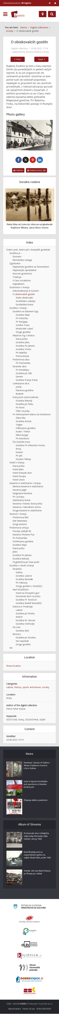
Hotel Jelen (18, 469)
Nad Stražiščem (21, 589)
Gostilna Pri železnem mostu (30, 445)
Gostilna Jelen (23, 342)
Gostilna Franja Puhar (27, 380)
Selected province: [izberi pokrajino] (17, 3)
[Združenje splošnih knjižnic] (29, 991)
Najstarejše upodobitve (25, 270)
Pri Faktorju (22, 582)
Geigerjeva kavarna (22, 493)
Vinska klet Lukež (24, 328)
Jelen (15, 552)
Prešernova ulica (21, 359)
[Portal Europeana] (29, 932)
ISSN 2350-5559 (44, 1009)
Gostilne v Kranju (18, 308)
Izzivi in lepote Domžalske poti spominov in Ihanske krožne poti (35, 785)
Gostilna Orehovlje (25, 624)
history (17, 687)
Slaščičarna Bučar (22, 500)
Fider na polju (23, 411)
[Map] (42, 14)
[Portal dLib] (29, 944)
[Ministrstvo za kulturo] (29, 907)
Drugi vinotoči (20, 524)
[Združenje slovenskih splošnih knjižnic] (29, 956)
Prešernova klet (20, 517)
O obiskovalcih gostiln (24, 294)
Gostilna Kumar (23, 421)
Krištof (19, 617)
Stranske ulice (20, 366)
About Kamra (14, 1009)
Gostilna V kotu (23, 349)
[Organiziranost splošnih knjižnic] (29, 919)
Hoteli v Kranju (16, 462)
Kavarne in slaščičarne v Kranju (25, 483)
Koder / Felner (23, 431)
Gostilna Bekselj (24, 401)
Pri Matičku (21, 352)
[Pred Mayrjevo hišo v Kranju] (29, 135)
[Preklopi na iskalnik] (52, 14)
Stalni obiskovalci (24, 298)
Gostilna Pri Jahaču (25, 346)
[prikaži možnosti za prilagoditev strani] (50, 3)
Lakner (19, 610)
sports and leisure (32, 687)
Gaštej (19, 572)
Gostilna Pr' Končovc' (26, 600)
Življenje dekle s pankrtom (36, 800)
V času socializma (22, 280)
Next (42, 59)
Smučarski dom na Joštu (28, 596)
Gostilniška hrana (24, 304)
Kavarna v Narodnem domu (27, 507)
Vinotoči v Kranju (18, 514)
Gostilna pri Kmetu (25, 613)
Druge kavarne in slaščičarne (27, 510)
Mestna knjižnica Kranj (37, 51)
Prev (16, 59)
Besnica (17, 634)
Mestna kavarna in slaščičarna (28, 486)
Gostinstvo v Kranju (19, 287)
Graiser (19, 452)
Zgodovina (14, 263)
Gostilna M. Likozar (25, 620)
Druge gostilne (23, 332)
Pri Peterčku (22, 318)
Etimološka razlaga (22, 260)
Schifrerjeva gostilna (23, 541)
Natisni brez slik (36, 170)
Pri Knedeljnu (22, 370)
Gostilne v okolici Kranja (21, 565)
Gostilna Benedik (24, 579)
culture (9, 687)
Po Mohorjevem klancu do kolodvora (32, 414)
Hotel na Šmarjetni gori (27, 593)
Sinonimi (17, 256)
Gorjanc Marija (23, 459)
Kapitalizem (18, 284)
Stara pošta (22, 339)
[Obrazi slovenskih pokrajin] (29, 968)
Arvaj (18, 449)
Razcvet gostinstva (22, 274)
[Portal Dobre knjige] (29, 979)
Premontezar (22, 356)
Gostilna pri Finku (24, 404)
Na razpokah (22, 641)
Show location (13, 666)
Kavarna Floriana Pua (23, 534)
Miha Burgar (22, 435)
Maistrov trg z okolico (24, 335)
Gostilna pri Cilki (24, 373)
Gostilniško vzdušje (25, 301)
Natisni (18, 170)
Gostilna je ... (15, 253)
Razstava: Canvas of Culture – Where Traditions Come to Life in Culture (37, 766)
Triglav (19, 424)
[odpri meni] (5, 14)
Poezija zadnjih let (22, 531)
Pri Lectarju (18, 497)
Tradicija (17, 277)
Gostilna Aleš (22, 631)
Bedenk (19, 394)
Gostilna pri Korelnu (26, 637)
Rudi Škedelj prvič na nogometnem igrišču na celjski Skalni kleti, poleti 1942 (37, 855)
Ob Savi (16, 627)
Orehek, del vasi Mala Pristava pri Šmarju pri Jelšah (37, 872)
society (45, 687)
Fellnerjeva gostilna (25, 428)
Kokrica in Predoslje (23, 607)
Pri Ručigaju (22, 321)
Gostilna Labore (24, 576)
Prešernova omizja (19, 527)
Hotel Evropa (19, 476)
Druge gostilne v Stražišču (29, 586)
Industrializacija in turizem (26, 291)
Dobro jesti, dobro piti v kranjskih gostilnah (28, 249)
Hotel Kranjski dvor (22, 473)
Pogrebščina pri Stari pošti (26, 562)
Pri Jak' (19, 455)
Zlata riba (20, 418)
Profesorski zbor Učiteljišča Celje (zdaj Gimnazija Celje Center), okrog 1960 (36, 836)
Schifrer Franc (23, 325)
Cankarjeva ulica (21, 383)
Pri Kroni (20, 407)
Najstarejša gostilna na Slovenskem (31, 267)
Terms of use (28, 1009)
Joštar (19, 387)
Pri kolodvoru (22, 438)
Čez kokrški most (21, 442)
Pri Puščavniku (23, 363)
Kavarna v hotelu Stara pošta (27, 504)
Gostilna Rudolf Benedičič (29, 603)
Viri (10, 648)
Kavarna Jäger (20, 490)
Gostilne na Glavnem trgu (25, 311)
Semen (19, 377)
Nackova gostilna (24, 390)
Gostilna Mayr (23, 315)
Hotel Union (19, 479)
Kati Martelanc (20, 521)
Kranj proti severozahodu (25, 397)
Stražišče (17, 569)
